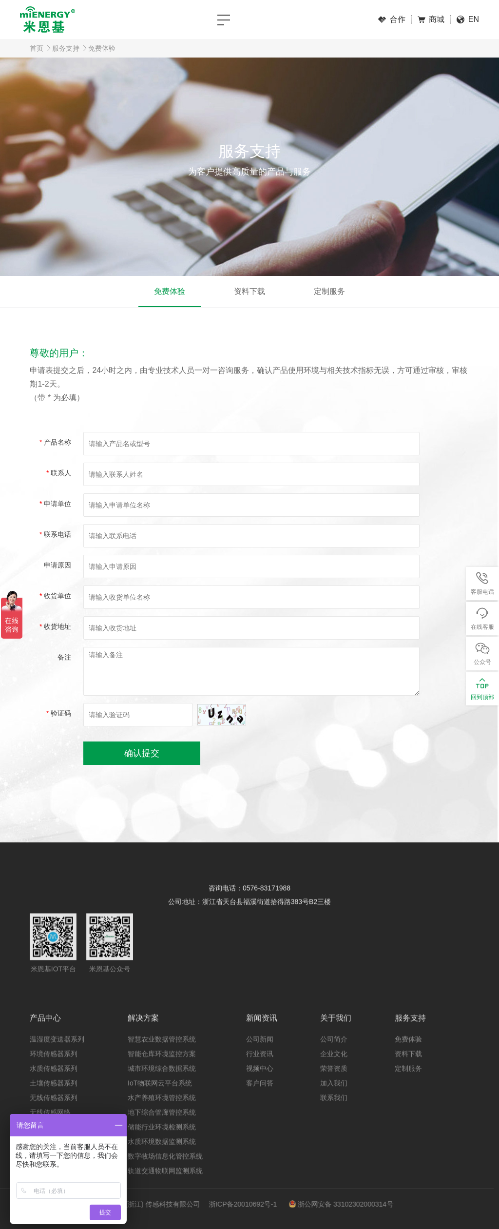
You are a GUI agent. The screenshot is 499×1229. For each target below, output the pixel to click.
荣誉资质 (333, 1083)
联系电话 (55, 534)
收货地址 (55, 626)
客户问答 (259, 1098)
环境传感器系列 (53, 1069)
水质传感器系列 (53, 1083)
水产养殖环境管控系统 (162, 1112)
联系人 (58, 473)
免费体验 (101, 48)
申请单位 (55, 503)
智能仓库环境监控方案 (162, 1069)
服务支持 (65, 48)
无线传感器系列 (53, 1112)
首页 (36, 48)
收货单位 (55, 596)
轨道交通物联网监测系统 (165, 1186)
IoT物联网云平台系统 (160, 1098)
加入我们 (333, 1098)
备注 (64, 657)
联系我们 (333, 1112)
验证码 (58, 713)
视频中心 (259, 1083)
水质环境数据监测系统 (162, 1156)
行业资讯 (259, 1069)
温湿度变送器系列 (57, 1054)
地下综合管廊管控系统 (162, 1127)
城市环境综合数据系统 (162, 1083)
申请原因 (57, 565)
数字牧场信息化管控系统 (165, 1171)
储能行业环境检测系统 (162, 1142)
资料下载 (249, 291)
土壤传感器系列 (53, 1098)
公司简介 (333, 1054)
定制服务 (329, 291)
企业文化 (333, 1069)
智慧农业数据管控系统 (162, 1054)
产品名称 (55, 442)
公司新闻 (259, 1054)
